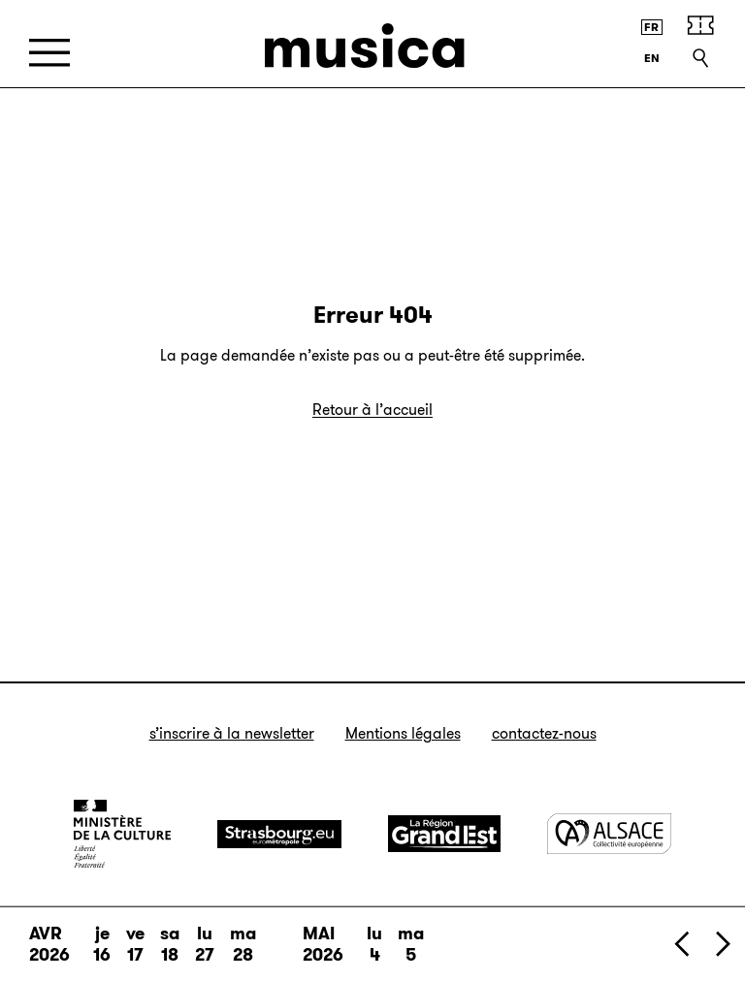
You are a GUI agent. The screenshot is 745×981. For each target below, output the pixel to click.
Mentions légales (403, 733)
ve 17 (135, 944)
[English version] (652, 58)
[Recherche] (700, 58)
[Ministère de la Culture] (122, 834)
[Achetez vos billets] (700, 25)
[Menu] (49, 53)
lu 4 (374, 944)
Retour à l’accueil (372, 409)
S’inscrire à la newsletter (231, 733)
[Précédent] (683, 943)
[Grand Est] (444, 833)
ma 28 (243, 944)
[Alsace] (609, 833)
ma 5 (411, 944)
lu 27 (204, 944)
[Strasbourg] (279, 834)
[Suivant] (721, 943)
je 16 (102, 944)
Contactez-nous (544, 733)
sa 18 (169, 944)
